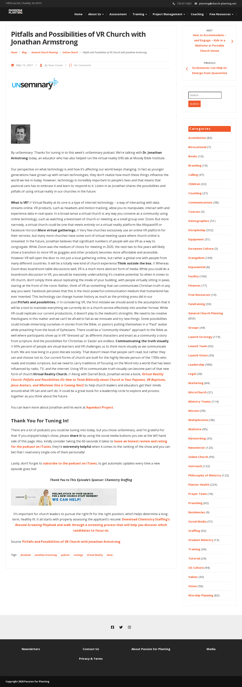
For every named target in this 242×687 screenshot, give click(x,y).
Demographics (198, 221)
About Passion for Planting (150, 649)
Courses (194, 211)
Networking (197, 438)
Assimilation (197, 138)
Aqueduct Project (99, 407)
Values (193, 577)
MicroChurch (197, 392)
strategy (78, 555)
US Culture (196, 567)
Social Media (197, 521)
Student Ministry (200, 540)
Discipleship (196, 230)
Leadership (196, 364)
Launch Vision (198, 355)
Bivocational (197, 147)
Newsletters (31, 649)
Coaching (197, 14)
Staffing (194, 531)
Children (194, 184)
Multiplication (198, 420)
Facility (193, 276)
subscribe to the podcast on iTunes (70, 463)
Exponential (196, 267)
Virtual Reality (95, 555)
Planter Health (198, 484)
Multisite (194, 429)
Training (140, 14)
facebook (26, 555)
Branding (194, 165)
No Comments (82, 65)
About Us (96, 14)
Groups (193, 327)
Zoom (110, 555)
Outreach (195, 466)
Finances (194, 285)
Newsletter (196, 447)
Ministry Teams (199, 401)
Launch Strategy (200, 337)
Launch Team (197, 346)
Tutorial (194, 558)
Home (78, 14)
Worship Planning (200, 595)
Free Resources (221, 14)
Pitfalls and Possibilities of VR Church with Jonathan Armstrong (71, 541)
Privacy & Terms (91, 658)
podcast (65, 555)
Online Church (70, 52)
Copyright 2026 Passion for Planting (27, 681)
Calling (193, 175)
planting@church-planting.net (217, 3)
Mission (193, 411)
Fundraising (196, 304)
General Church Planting (44, 52)
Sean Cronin (55, 65)
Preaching (195, 503)
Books (192, 156)
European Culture (201, 248)
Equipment (196, 239)
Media (211, 649)
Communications (200, 202)
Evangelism (196, 258)
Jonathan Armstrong (46, 555)
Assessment (118, 14)
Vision (192, 586)
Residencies (196, 512)
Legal (192, 374)
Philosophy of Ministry (204, 475)
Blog (24, 52)
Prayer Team (197, 494)
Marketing (196, 383)
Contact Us (91, 649)
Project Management (169, 14)
